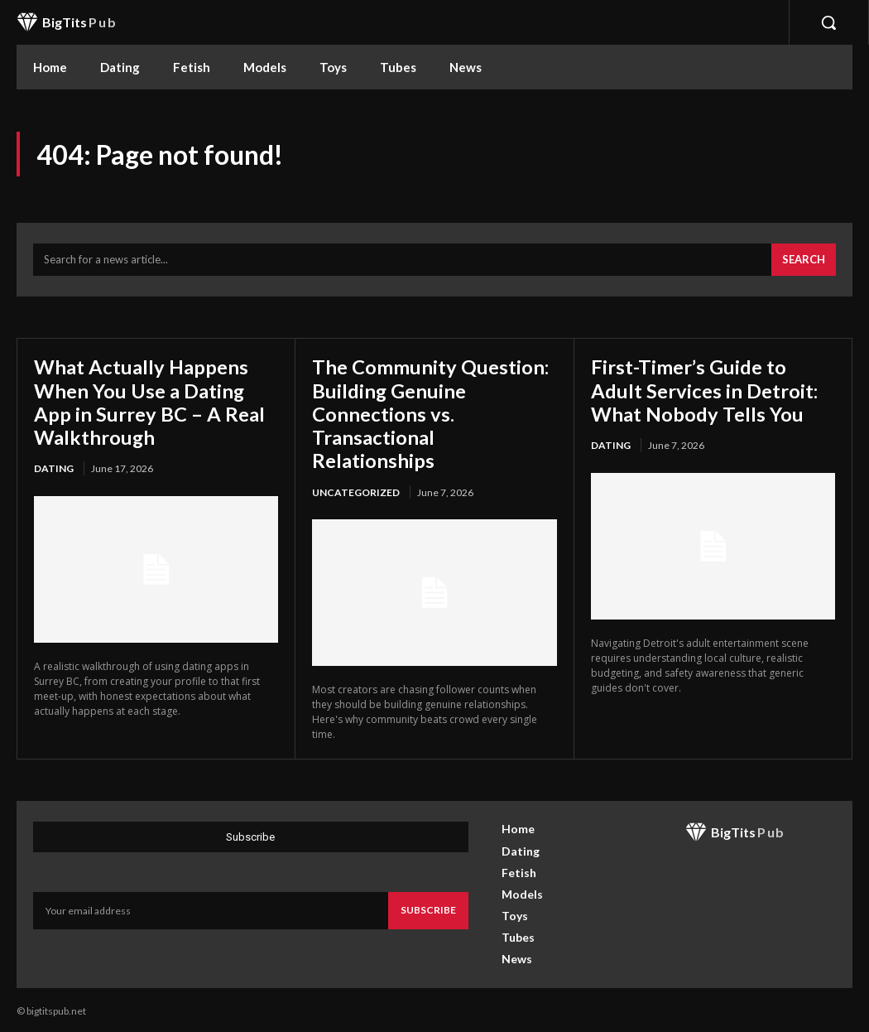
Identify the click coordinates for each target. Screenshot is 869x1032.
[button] (828, 22)
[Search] (803, 260)
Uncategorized (356, 489)
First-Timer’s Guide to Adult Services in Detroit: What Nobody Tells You (704, 389)
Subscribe (428, 907)
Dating (54, 467)
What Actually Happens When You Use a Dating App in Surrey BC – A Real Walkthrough (149, 400)
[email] (210, 908)
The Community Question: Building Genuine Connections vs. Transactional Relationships (430, 412)
